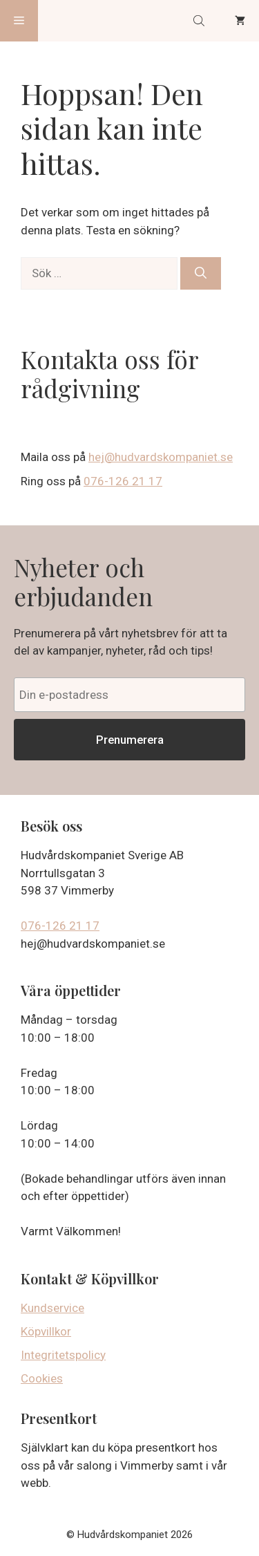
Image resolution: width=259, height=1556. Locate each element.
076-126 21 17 (123, 481)
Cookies (42, 1378)
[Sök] (200, 273)
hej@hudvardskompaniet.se (160, 457)
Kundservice (52, 1308)
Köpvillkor (46, 1331)
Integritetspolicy (63, 1355)
